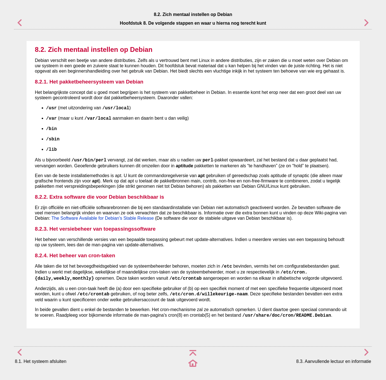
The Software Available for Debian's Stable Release (103, 218)
